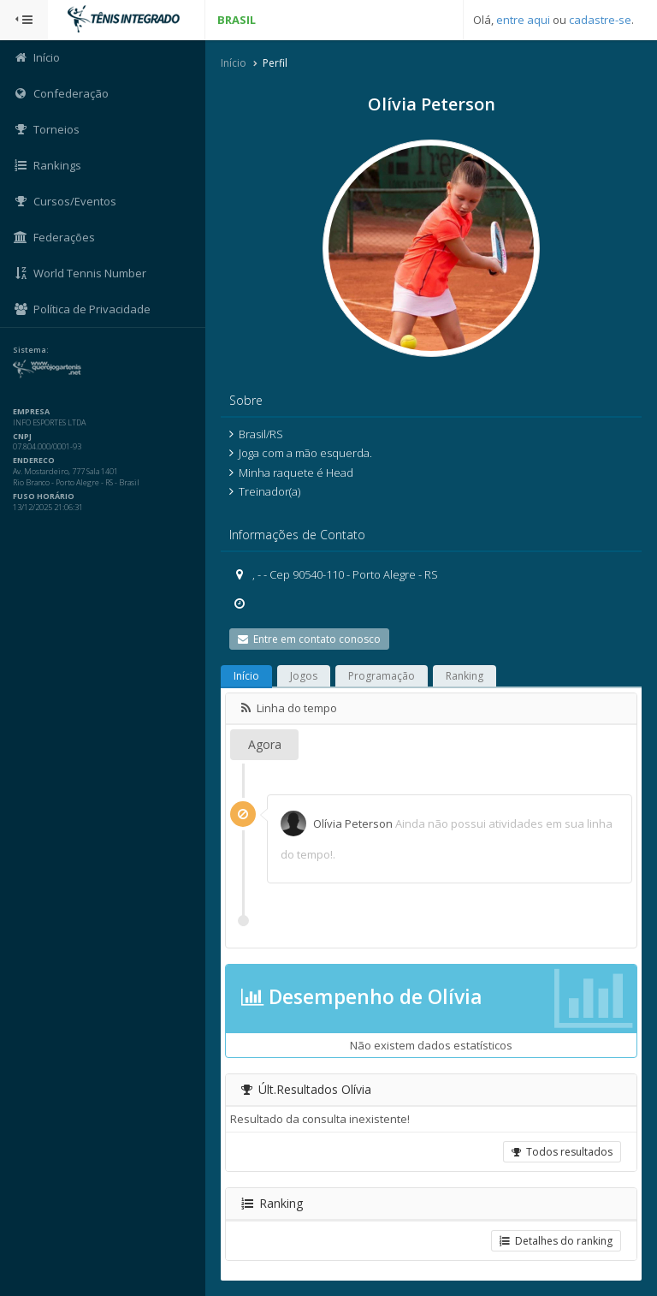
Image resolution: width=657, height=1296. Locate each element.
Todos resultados (562, 1151)
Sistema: (31, 350)
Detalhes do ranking (556, 1241)
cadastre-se (600, 19)
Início (233, 63)
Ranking (464, 676)
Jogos (303, 676)
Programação (381, 676)
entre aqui (523, 19)
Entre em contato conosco (309, 639)
